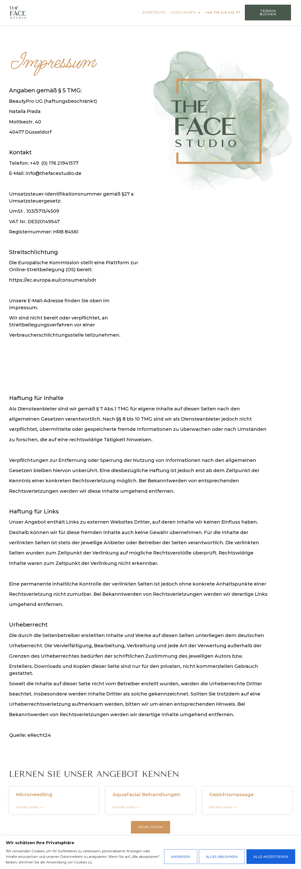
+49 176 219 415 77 (222, 12)
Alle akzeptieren (270, 857)
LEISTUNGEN (185, 12)
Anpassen (179, 857)
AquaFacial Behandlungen (147, 794)
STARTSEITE (154, 12)
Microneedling (34, 794)
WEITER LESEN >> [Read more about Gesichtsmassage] (223, 807)
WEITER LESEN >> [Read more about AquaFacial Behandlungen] (126, 807)
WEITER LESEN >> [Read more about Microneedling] (30, 807)
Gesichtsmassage (231, 794)
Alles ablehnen (221, 857)
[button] (150, 827)
